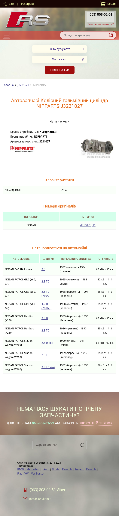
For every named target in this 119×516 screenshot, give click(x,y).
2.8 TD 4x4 (48, 367)
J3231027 (23, 85)
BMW (21, 469)
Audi (46, 469)
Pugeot (79, 469)
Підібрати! (59, 70)
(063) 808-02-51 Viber (48, 490)
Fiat (20, 473)
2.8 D (44, 318)
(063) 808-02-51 (100, 14)
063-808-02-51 (43, 423)
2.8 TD (45, 281)
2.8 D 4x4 (47, 343)
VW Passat (37, 473)
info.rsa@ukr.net (39, 499)
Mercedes (33, 469)
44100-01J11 (88, 225)
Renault (67, 469)
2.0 (43, 269)
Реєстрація (28, 3)
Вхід (11, 3)
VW (26, 473)
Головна (8, 85)
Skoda (56, 469)
